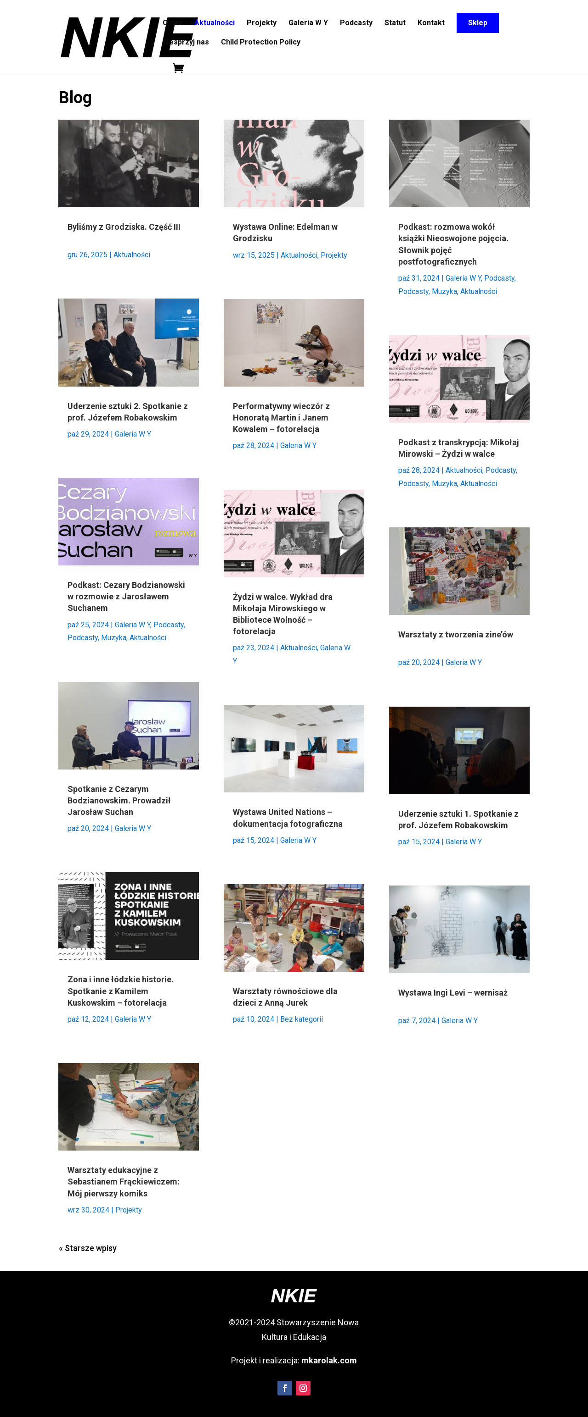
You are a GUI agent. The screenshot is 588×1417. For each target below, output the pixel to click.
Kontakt (431, 23)
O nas (172, 23)
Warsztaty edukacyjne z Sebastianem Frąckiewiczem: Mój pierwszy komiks (124, 1181)
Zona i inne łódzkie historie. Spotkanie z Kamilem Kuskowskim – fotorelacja (121, 990)
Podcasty (356, 23)
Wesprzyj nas (186, 42)
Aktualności (214, 23)
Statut (395, 23)
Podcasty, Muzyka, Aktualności (117, 637)
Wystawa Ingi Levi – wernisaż (453, 992)
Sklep (477, 22)
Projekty (262, 23)
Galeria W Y (308, 23)
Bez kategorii (301, 1019)
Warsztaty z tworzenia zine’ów (455, 634)
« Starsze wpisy (88, 1248)
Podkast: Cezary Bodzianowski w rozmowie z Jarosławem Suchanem (126, 596)
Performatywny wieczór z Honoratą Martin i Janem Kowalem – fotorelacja (281, 417)
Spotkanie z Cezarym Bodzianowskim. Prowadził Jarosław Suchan (119, 800)
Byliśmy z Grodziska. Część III (124, 227)
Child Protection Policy (260, 42)
